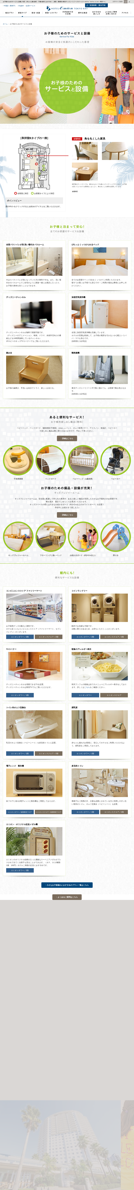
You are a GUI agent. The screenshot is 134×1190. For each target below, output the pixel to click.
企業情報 (6, 958)
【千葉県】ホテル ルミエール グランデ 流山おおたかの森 (28, 1034)
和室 (99, 990)
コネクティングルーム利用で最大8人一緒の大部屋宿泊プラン (52, 990)
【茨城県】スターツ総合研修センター (85, 1048)
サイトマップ (88, 958)
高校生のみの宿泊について (24, 978)
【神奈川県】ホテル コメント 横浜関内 (21, 1049)
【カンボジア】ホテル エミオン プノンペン (23, 1057)
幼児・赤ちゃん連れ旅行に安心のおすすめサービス (105, 984)
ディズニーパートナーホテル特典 (14, 960)
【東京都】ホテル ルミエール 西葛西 (21, 1041)
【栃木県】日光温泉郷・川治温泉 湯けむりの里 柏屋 (90, 1026)
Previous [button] (1, 918)
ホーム (5, 24)
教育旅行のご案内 (35, 960)
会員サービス (30, 6)
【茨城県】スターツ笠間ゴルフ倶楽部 (85, 1037)
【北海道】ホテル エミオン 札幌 (19, 1030)
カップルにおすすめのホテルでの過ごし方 (83, 990)
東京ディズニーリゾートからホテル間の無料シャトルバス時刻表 (60, 981)
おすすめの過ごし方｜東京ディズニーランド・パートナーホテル (96, 18)
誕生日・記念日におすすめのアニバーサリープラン (102, 978)
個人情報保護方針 (28, 958)
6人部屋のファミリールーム (77, 978)
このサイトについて (74, 958)
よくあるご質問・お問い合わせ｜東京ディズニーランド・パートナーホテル (111, 18)
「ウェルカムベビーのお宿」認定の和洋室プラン (100, 987)
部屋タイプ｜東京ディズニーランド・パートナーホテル (22, 17)
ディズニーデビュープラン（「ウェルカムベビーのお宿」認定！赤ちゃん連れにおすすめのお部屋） (55, 987)
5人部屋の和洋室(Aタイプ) (16, 987)
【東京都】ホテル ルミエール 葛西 (20, 1038)
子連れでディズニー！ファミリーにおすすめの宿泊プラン (51, 978)
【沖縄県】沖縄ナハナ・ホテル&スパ (21, 1053)
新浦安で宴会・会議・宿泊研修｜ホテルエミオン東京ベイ (35, 18)
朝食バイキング (120, 987)
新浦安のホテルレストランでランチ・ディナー (51, 18)
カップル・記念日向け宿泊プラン (24, 984)
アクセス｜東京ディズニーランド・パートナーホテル (125, 18)
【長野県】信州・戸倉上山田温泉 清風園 (86, 1022)
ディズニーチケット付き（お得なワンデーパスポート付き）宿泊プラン (54, 975)
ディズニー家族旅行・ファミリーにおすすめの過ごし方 (73, 984)
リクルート (15, 958)
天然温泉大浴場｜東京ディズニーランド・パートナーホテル (68, 18)
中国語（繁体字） (10, 6)
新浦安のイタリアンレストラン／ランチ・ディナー (24, 981)
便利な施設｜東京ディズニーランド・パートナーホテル (82, 18)
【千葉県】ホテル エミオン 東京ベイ (21, 1022)
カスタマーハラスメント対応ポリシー (51, 958)
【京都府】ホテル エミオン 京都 (19, 1026)
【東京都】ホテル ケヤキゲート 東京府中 (22, 1045)
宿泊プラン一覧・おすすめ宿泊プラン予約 (88, 975)
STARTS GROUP (102, 958)
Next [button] (133, 918)
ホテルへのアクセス (112, 1080)
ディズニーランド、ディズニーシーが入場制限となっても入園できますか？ (102, 981)
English (21, 6)
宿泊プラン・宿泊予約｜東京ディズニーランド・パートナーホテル (9, 18)
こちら (87, 687)
